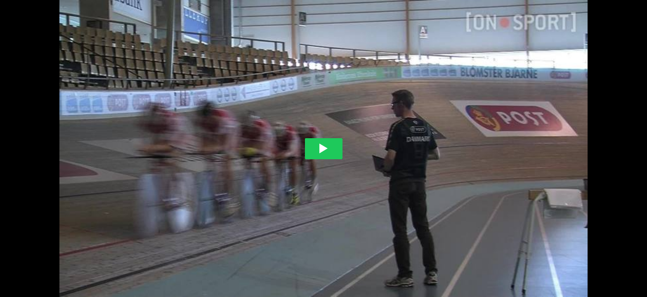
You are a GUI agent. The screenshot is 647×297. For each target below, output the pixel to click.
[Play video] (323, 148)
